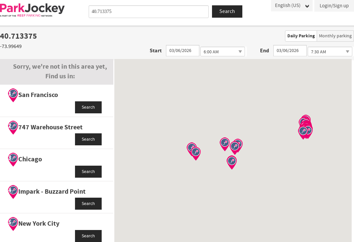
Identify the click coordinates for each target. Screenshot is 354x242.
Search (88, 107)
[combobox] (149, 11)
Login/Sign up (334, 6)
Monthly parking (335, 36)
